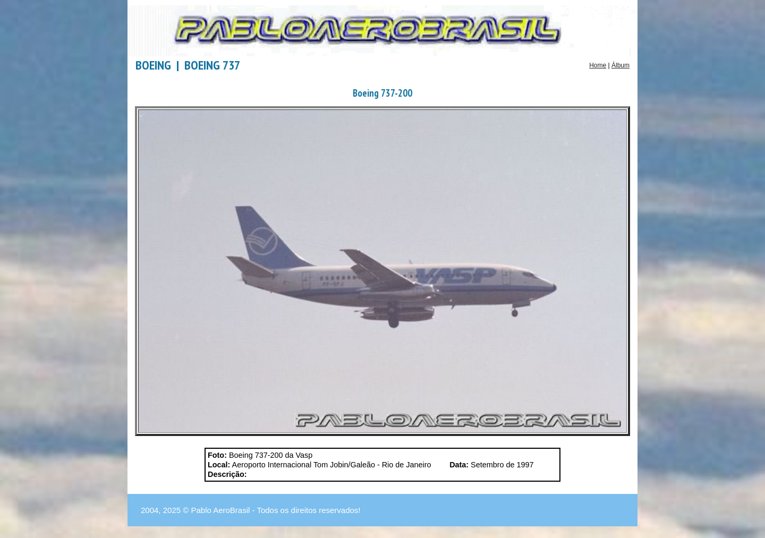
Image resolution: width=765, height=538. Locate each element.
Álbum (620, 65)
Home (597, 65)
